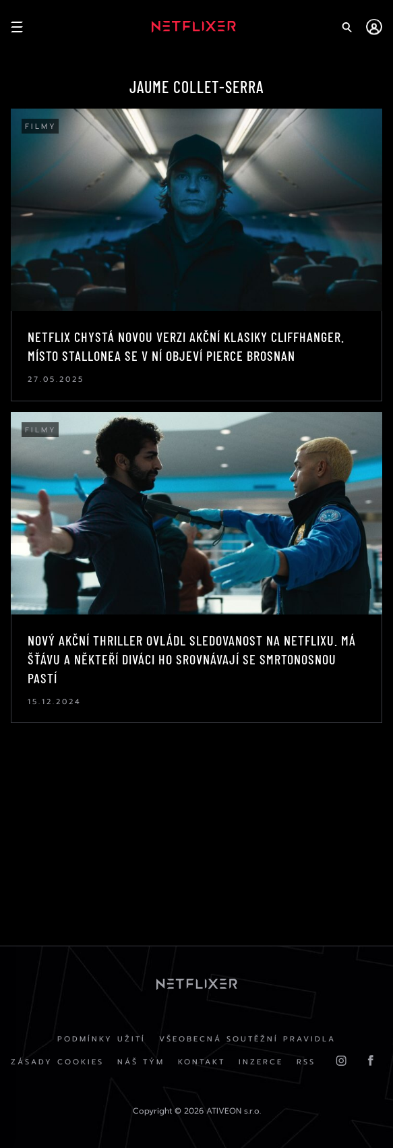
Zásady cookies (57, 1062)
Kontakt (201, 1062)
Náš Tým (140, 1062)
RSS (306, 1062)
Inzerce (261, 1062)
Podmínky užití (101, 1039)
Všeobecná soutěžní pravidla (247, 1039)
